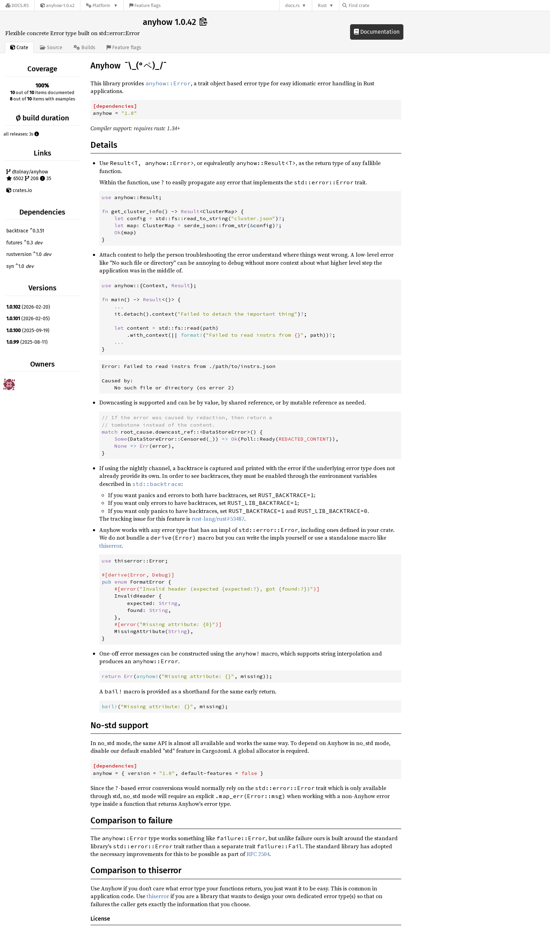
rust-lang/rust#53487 (218, 518)
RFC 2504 (258, 854)
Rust (322, 5)
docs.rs (292, 5)
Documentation (377, 31)
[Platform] (101, 5)
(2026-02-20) (28, 307)
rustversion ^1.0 (28, 254)
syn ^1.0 (20, 266)
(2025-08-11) (27, 342)
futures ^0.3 (24, 243)
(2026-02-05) (28, 319)
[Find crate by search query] (377, 5)
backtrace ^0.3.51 (25, 231)
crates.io (19, 190)
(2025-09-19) (27, 331)
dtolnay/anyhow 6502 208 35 (28, 175)
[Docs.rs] (17, 5)
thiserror (110, 545)
